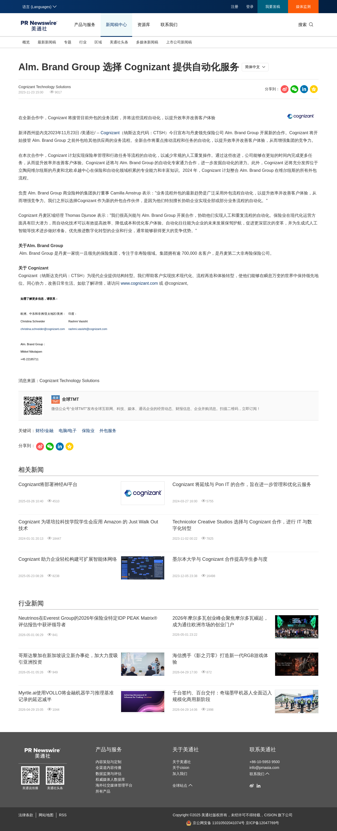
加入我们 (179, 774)
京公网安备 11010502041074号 (215, 823)
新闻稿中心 (116, 24)
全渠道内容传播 (108, 767)
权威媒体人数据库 (110, 779)
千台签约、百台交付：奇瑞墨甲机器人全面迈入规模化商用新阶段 (222, 696)
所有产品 (103, 791)
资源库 (143, 24)
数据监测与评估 (108, 774)
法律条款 (25, 815)
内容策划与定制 (108, 762)
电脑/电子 (68, 430)
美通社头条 (119, 42)
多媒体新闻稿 (147, 42)
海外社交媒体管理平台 (114, 785)
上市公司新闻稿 (179, 42)
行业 (83, 42)
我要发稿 (272, 6)
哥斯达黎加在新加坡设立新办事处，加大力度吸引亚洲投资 (68, 659)
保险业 (88, 430)
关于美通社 (185, 749)
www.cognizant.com (139, 283)
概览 (26, 42)
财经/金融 (44, 430)
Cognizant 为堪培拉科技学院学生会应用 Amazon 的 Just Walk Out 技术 (88, 525)
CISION (270, 815)
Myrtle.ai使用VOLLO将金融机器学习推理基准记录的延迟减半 (66, 696)
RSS (63, 815)
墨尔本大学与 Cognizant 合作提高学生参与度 (219, 559)
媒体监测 (303, 6)
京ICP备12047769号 (262, 823)
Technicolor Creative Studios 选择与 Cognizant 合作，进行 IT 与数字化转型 (242, 525)
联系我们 (169, 24)
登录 (250, 6)
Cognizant (110, 133)
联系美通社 (263, 749)
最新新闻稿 (47, 42)
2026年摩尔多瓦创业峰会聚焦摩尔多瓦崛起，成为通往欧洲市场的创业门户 (220, 621)
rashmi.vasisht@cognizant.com (87, 329)
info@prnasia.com (264, 767)
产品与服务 (84, 24)
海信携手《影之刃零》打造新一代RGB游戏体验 (220, 659)
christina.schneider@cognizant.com (43, 329)
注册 (234, 6)
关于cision (180, 767)
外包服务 (108, 430)
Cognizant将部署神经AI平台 (47, 484)
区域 (98, 42)
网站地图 (46, 815)
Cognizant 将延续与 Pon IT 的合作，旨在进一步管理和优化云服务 (241, 484)
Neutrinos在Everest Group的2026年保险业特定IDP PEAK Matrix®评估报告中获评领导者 (87, 621)
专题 (67, 42)
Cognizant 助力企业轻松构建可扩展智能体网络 (67, 559)
